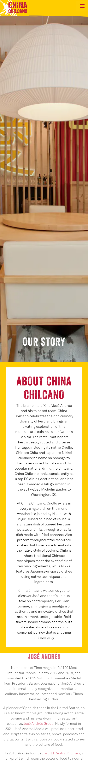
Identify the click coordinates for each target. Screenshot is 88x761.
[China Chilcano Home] (19, 8)
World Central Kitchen (62, 721)
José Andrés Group (38, 691)
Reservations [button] (44, 757)
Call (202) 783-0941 (44, 749)
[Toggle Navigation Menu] (82, 6)
